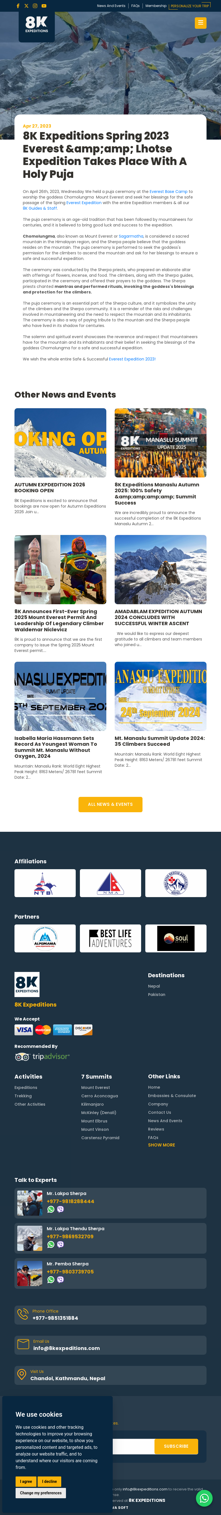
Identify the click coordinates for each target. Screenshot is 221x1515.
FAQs (135, 5)
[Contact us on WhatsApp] (204, 1498)
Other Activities (29, 1077)
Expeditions (25, 1060)
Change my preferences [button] (41, 1493)
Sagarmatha (131, 236)
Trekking (23, 1069)
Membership (156, 5)
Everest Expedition (84, 202)
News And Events (111, 5)
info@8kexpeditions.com (66, 1321)
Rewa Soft (117, 1507)
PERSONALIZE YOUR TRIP (190, 6)
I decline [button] (49, 1481)
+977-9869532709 (70, 1209)
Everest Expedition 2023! (133, 359)
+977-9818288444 (70, 1174)
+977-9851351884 (55, 1290)
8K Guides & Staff (40, 208)
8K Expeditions (147, 1500)
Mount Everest (95, 1060)
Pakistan (156, 967)
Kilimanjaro (92, 1077)
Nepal (154, 959)
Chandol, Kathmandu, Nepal (67, 1351)
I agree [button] (26, 1481)
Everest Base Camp (169, 191)
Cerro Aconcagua (99, 1069)
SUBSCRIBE (176, 1419)
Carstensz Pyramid (100, 1110)
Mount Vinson (95, 1102)
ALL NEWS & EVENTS (110, 804)
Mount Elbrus (94, 1094)
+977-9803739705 (70, 1244)
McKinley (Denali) (98, 1085)
